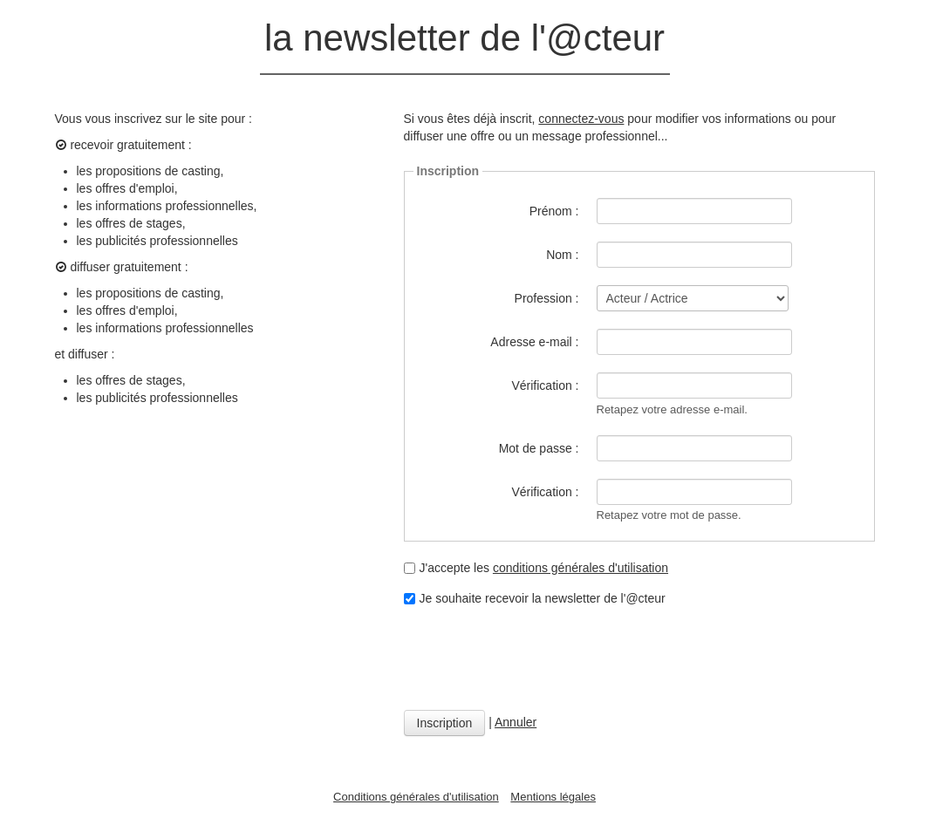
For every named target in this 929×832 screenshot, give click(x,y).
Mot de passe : (539, 448)
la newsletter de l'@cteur (464, 37)
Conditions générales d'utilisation (416, 796)
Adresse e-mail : (534, 342)
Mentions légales (553, 796)
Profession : (547, 298)
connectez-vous (581, 119)
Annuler (515, 722)
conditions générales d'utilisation (580, 568)
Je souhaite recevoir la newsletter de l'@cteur (535, 598)
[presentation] (536, 658)
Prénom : (554, 211)
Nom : (562, 255)
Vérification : (544, 385)
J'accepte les (536, 568)
